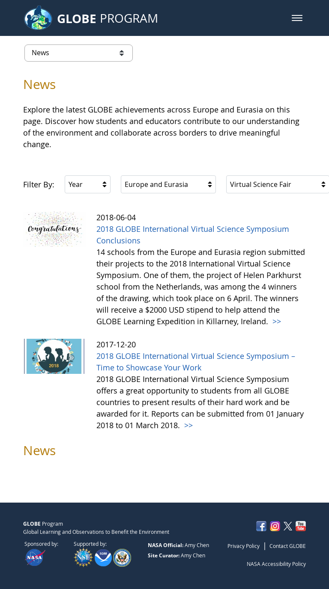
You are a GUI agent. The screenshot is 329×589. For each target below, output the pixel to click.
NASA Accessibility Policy (276, 563)
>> (275, 321)
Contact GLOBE (287, 545)
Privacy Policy (243, 545)
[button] (297, 18)
